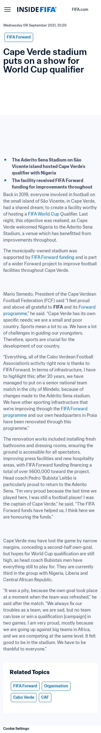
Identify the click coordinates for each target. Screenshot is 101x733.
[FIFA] (37, 9)
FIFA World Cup (43, 214)
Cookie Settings (16, 728)
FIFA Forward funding (52, 257)
